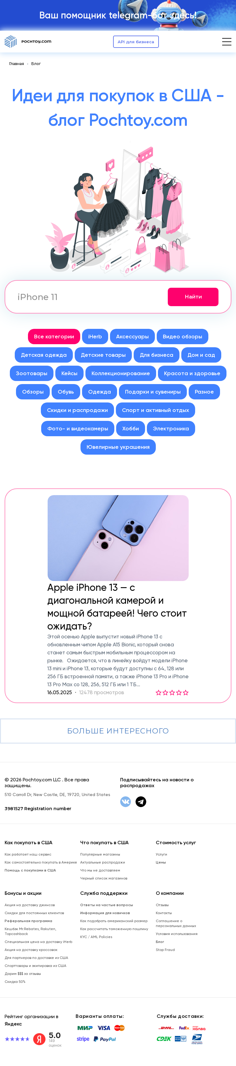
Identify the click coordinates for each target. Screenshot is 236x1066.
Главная (16, 63)
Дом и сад (201, 355)
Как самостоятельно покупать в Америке (41, 862)
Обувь (66, 391)
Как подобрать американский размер (114, 921)
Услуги (161, 854)
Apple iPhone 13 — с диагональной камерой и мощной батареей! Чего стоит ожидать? (117, 607)
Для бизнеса (156, 355)
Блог (36, 63)
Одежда (99, 391)
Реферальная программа (28, 921)
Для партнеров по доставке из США (36, 958)
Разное (204, 391)
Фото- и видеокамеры (77, 428)
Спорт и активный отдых (155, 410)
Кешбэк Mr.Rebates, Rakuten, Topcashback (30, 931)
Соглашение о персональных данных (176, 923)
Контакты (164, 913)
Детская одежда (44, 355)
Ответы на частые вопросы (106, 905)
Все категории (54, 336)
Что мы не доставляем (100, 870)
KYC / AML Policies (96, 937)
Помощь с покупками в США (30, 870)
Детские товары (103, 355)
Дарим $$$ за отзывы (23, 974)
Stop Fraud (165, 950)
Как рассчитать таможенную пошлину (114, 929)
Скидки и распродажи (77, 410)
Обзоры (33, 391)
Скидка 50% (15, 981)
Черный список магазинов (103, 878)
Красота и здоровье (192, 373)
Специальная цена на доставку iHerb (38, 942)
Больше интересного (118, 730)
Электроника (171, 428)
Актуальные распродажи (102, 862)
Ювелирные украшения (118, 447)
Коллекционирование (121, 373)
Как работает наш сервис (28, 854)
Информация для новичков (105, 913)
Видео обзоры (182, 336)
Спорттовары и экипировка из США (35, 966)
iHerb (95, 336)
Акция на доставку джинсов (30, 905)
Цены (161, 862)
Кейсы (69, 373)
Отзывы (162, 905)
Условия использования (177, 934)
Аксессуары (132, 336)
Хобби (130, 428)
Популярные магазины (100, 854)
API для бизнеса (136, 41)
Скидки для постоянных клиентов (34, 913)
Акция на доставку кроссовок (31, 950)
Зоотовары (31, 373)
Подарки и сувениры (153, 391)
